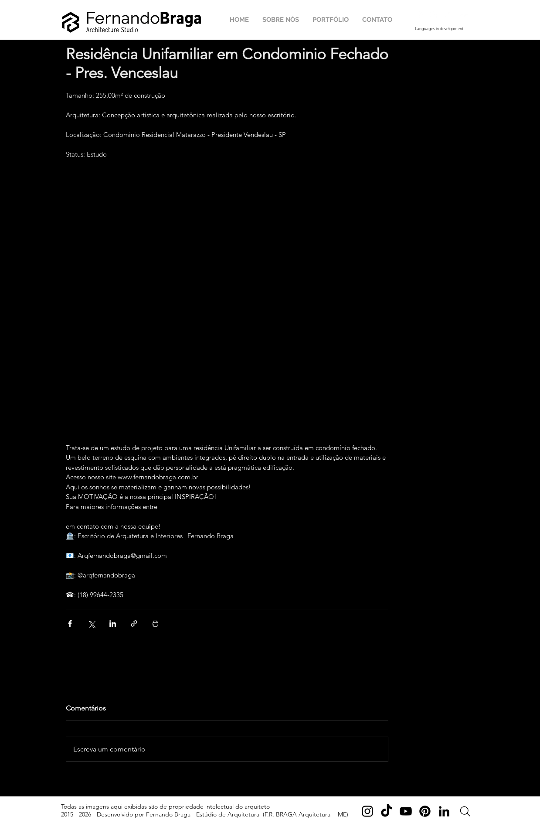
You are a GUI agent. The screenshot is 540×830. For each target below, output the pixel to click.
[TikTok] (386, 811)
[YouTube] (405, 811)
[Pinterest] (425, 811)
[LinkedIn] (444, 811)
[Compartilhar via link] (134, 623)
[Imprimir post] (155, 623)
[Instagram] (367, 811)
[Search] (465, 811)
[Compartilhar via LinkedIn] (113, 623)
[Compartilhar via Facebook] (70, 623)
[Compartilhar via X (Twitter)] (91, 623)
